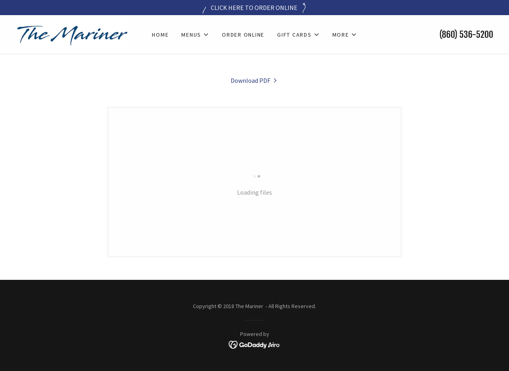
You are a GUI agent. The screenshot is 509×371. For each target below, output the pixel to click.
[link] (72, 33)
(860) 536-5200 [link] (466, 34)
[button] (195, 34)
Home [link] (160, 34)
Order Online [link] (243, 34)
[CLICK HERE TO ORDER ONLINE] (254, 8)
